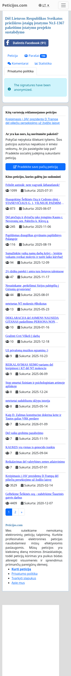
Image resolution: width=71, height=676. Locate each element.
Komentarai (18, 63)
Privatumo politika (21, 71)
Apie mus (18, 583)
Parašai (35, 56)
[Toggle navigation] (63, 5)
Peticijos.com (14, 5)
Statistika (43, 63)
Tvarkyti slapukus (24, 578)
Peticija (13, 56)
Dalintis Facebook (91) (25, 43)
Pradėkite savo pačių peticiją (35, 167)
